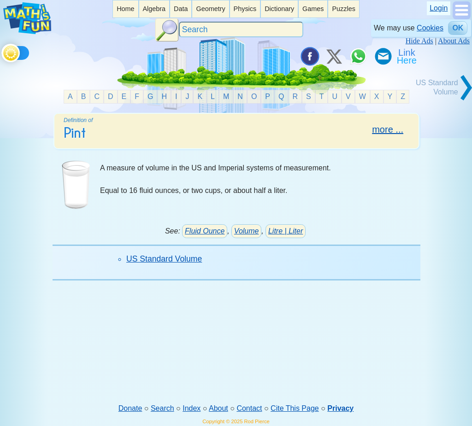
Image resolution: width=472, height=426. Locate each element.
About (218, 408)
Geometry (210, 8)
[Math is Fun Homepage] (27, 31)
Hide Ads (419, 41)
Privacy (340, 408)
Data (181, 8)
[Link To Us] (407, 56)
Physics (245, 8)
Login (439, 8)
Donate (130, 408)
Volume (246, 231)
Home (125, 8)
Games (313, 8)
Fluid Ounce (204, 231)
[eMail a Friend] (383, 56)
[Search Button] (166, 29)
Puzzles (343, 8)
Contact (249, 408)
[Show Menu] (462, 17)
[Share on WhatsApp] (358, 56)
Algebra (153, 8)
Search (162, 408)
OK (457, 28)
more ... (387, 129)
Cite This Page (295, 408)
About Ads (454, 41)
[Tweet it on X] (334, 56)
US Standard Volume (164, 258)
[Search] (241, 30)
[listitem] (125, 9)
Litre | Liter (285, 231)
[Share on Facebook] (309, 56)
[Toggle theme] (3, 51)
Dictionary (279, 8)
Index (192, 408)
